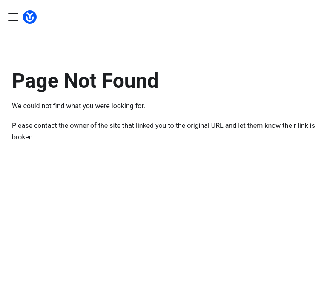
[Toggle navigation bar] (13, 17)
